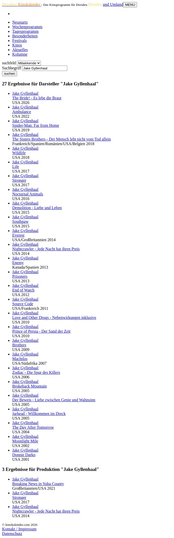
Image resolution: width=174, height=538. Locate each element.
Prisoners (20, 276)
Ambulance (21, 112)
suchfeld (9, 63)
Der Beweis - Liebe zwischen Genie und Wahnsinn (53, 400)
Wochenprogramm (27, 27)
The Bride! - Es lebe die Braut (36, 98)
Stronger (19, 180)
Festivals (19, 40)
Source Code (22, 304)
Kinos (17, 45)
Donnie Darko (23, 455)
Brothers (19, 345)
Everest (18, 235)
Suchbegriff (11, 68)
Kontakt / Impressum (19, 529)
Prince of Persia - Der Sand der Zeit (41, 331)
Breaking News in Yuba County (38, 484)
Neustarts (20, 22)
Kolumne (20, 54)
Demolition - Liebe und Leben (37, 208)
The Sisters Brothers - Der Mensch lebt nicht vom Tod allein (61, 139)
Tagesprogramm (25, 31)
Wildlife (19, 153)
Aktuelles (20, 50)
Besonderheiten (25, 36)
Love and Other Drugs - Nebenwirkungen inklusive (54, 317)
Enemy (18, 262)
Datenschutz (12, 533)
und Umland (113, 4)
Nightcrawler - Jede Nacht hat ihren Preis (46, 249)
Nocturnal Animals (27, 194)
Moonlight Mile (25, 441)
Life (15, 166)
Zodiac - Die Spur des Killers (36, 372)
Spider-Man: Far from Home (35, 125)
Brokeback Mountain (29, 386)
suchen (9, 73)
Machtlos (20, 359)
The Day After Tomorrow (33, 427)
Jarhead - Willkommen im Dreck (39, 413)
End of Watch (23, 290)
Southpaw (20, 221)
